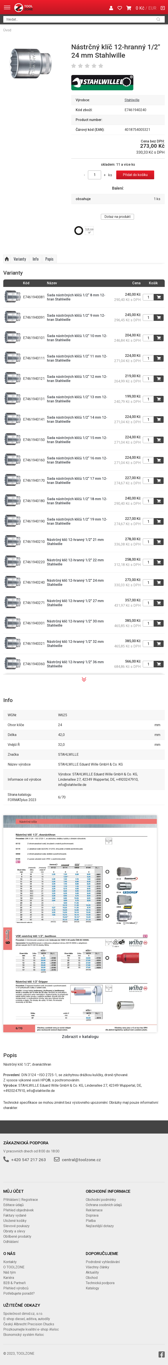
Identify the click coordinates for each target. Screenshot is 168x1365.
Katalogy (92, 1288)
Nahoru (7, 259)
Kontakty (10, 1262)
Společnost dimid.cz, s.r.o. (23, 1314)
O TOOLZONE (13, 1267)
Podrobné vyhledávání (103, 1262)
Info (36, 259)
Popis (49, 259)
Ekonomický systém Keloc (23, 1335)
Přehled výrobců (16, 1288)
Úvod (7, 30)
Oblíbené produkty (17, 1236)
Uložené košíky (15, 1221)
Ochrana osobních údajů (104, 1205)
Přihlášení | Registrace (20, 1200)
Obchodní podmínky (101, 1200)
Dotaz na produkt (117, 217)
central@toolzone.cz (81, 1159)
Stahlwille (132, 100)
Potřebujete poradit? (19, 1293)
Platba (91, 1221)
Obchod (92, 1278)
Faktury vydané (14, 1215)
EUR (152, 8)
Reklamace (94, 1210)
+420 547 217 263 (28, 1159)
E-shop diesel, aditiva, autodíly (26, 1319)
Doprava (92, 1215)
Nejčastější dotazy (100, 1226)
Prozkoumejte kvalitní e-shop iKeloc (31, 1329)
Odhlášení (10, 1242)
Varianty (20, 259)
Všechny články (97, 1267)
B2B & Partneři (14, 1283)
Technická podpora (100, 1283)
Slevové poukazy (16, 1226)
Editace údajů (13, 1205)
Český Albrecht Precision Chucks (28, 1324)
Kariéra (8, 1278)
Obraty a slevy (14, 1231)
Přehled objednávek (18, 1210)
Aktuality (92, 1272)
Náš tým (9, 1272)
